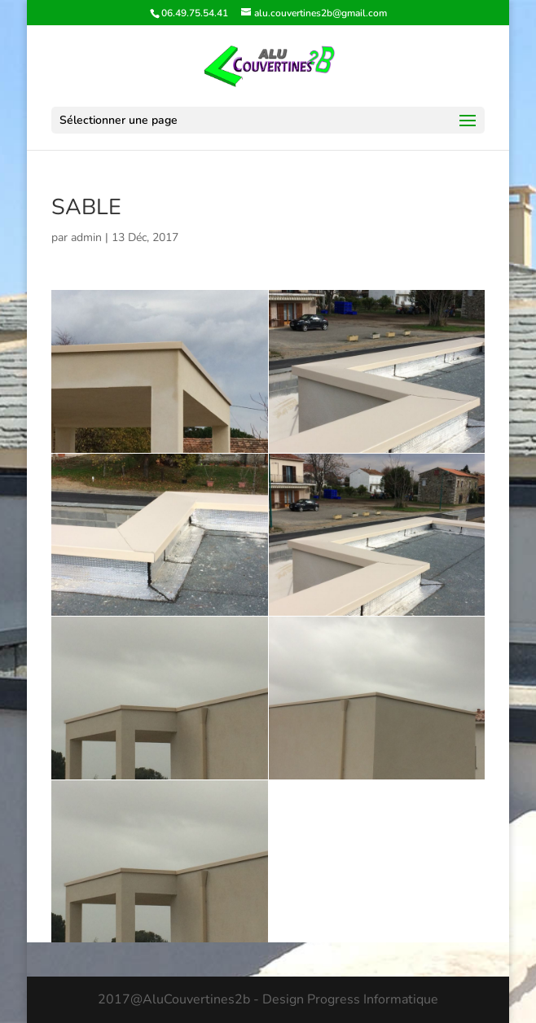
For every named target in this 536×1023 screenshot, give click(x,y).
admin (86, 237)
